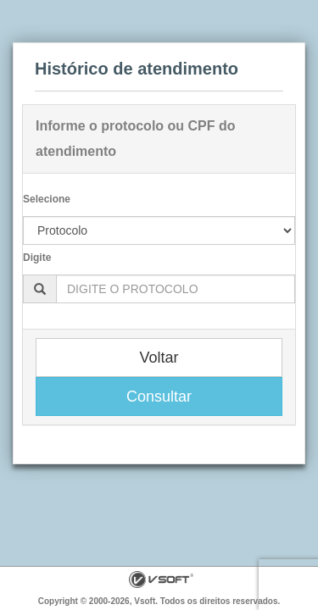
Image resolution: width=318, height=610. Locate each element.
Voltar (158, 357)
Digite (37, 257)
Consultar (159, 396)
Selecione (46, 199)
